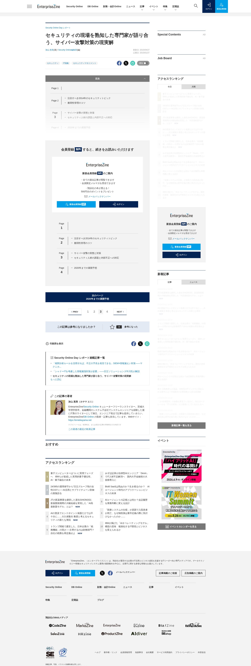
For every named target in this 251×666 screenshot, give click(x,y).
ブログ (100, 657)
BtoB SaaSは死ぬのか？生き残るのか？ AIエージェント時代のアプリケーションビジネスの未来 (127, 547)
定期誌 (175, 6)
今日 (170, 87)
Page (54, 88)
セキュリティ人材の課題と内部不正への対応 (96, 257)
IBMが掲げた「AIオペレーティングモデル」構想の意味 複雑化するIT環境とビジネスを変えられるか (127, 584)
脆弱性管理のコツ (76, 103)
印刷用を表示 (54, 401)
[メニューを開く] (29, 6)
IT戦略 (66, 63)
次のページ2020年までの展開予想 (97, 297)
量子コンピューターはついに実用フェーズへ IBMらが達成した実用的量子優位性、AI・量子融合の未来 (72, 534)
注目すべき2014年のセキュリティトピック (89, 98)
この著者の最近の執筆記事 (81, 487)
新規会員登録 (75, 204)
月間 (193, 87)
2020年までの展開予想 (85, 268)
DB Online (93, 6)
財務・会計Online (112, 6)
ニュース (130, 6)
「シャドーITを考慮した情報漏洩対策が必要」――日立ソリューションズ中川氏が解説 (96, 429)
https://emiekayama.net (80, 478)
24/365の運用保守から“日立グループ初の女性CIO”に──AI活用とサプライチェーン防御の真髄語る (72, 547)
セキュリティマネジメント (84, 63)
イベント (153, 6)
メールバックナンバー (97, 196)
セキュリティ (53, 63)
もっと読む (56, 437)
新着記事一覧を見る (181, 425)
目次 (120, 78)
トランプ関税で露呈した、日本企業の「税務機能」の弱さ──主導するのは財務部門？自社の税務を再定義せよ (72, 587)
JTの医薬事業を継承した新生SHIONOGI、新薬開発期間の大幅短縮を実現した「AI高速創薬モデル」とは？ (72, 561)
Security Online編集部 (67, 50)
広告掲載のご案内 (193, 631)
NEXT (121, 311)
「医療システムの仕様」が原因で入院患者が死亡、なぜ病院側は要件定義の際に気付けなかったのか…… (126, 571)
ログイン (118, 204)
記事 (142, 6)
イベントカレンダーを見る (181, 526)
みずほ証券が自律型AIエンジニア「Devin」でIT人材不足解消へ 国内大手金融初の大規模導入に (127, 534)
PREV (74, 311)
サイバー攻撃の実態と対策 (87, 253)
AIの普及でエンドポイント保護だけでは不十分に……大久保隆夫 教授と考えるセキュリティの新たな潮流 (72, 574)
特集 (165, 6)
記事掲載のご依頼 (168, 631)
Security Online (74, 6)
